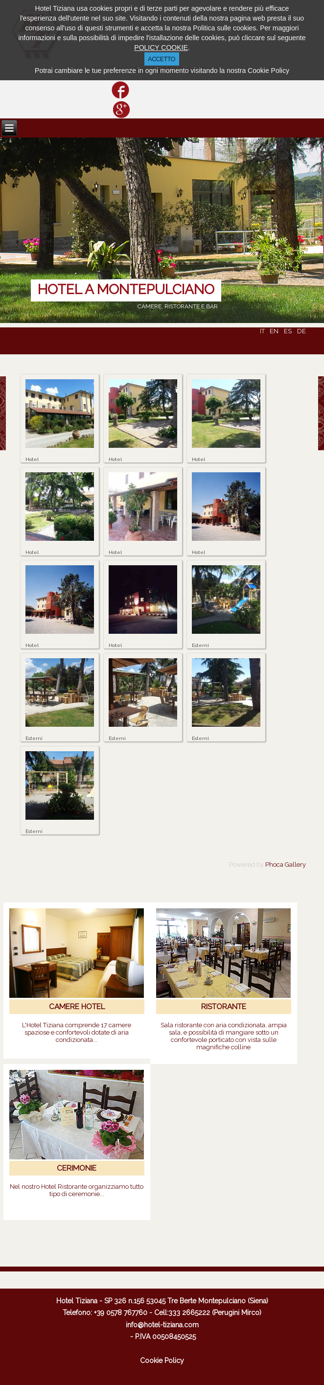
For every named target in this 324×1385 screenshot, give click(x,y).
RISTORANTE (223, 1006)
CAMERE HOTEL (77, 1006)
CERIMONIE (76, 1168)
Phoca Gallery (285, 864)
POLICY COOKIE (160, 47)
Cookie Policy (162, 1360)
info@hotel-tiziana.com (162, 1325)
